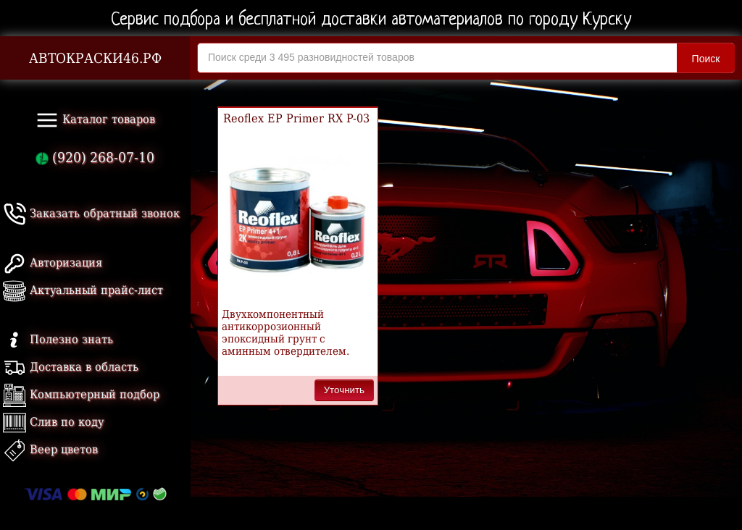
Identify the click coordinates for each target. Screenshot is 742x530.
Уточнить (344, 389)
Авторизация (52, 262)
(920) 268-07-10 (95, 157)
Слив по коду (53, 422)
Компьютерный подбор (81, 394)
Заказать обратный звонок (91, 213)
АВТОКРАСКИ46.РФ (95, 58)
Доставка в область (70, 367)
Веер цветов (50, 449)
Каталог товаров (95, 120)
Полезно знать (58, 339)
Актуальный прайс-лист (83, 290)
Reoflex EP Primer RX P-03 (296, 118)
